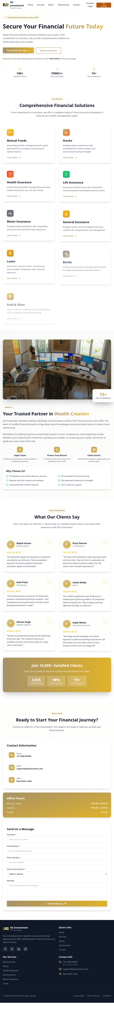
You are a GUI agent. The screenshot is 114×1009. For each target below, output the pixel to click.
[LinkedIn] (18, 949)
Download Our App (18, 50)
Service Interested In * (17, 869)
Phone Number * (15, 858)
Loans (5, 983)
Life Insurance (9, 975)
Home (30, 4)
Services (40, 4)
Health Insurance (10, 970)
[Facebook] (5, 949)
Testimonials (63, 4)
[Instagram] (25, 949)
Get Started (104, 5)
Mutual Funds (9, 962)
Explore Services (48, 50)
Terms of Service (93, 996)
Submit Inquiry (58, 903)
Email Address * (14, 846)
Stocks (6, 966)
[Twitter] (12, 949)
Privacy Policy (79, 996)
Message (11, 881)
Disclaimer (107, 996)
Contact (76, 4)
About (51, 4)
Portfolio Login (90, 5)
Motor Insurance (10, 979)
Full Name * (13, 835)
